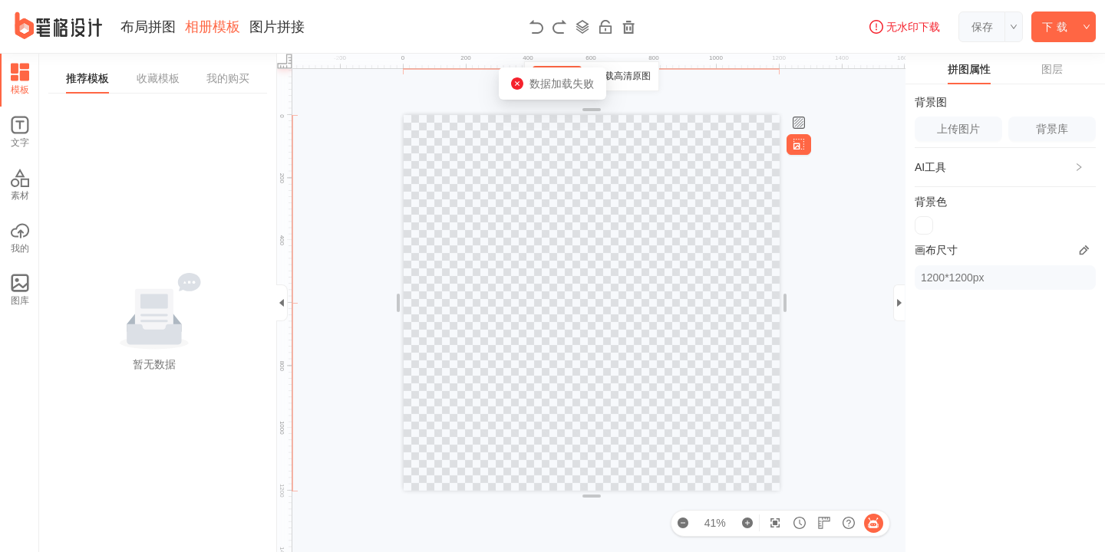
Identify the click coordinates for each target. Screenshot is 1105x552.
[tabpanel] (157, 303)
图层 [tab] (1052, 69)
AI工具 (930, 167)
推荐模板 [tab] (87, 78)
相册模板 (212, 26)
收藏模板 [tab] (158, 78)
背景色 (931, 202)
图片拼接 (277, 26)
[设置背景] (799, 123)
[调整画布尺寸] (799, 144)
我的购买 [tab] (227, 78)
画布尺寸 (936, 250)
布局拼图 (148, 26)
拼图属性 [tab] (969, 69)
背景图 (931, 102)
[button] (1005, 167)
